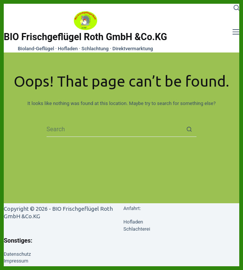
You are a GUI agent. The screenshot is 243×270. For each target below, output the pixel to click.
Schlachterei (136, 229)
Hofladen (133, 222)
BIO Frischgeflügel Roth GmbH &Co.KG (85, 37)
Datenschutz (17, 254)
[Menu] (235, 31)
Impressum (16, 261)
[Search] (236, 7)
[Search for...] (114, 129)
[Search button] (189, 129)
